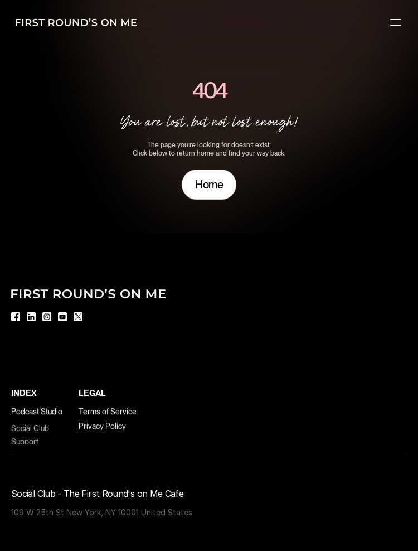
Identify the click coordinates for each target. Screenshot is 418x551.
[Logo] (76, 22)
